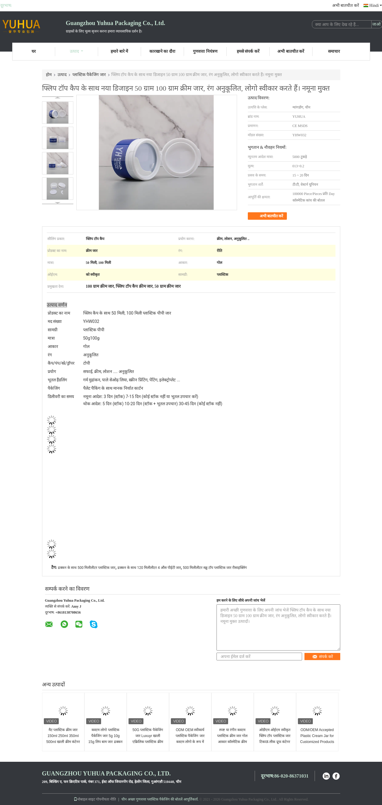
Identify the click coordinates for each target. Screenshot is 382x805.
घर (34, 51)
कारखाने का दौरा (162, 51)
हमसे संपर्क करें (248, 51)
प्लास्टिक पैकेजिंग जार (89, 74)
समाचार (334, 51)
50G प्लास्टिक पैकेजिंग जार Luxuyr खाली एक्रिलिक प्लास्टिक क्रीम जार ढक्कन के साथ (147, 739)
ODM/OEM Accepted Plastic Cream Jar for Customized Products (317, 736)
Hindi (375, 5)
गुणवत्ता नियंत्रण (205, 51)
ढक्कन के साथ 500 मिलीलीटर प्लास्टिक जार (86, 568)
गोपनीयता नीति (106, 799)
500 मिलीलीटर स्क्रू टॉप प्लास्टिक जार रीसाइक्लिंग (215, 568)
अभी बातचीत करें (345, 5)
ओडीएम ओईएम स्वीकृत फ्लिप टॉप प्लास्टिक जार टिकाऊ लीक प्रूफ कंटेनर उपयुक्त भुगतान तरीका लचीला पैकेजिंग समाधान (275, 742)
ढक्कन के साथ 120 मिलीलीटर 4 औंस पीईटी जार (149, 568)
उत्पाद (76, 51)
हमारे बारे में (119, 51)
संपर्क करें (322, 656)
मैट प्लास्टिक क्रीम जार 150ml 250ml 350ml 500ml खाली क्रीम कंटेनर (63, 736)
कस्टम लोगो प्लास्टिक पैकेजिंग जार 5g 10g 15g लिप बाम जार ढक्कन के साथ (105, 739)
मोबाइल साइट (84, 799)
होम (49, 74)
